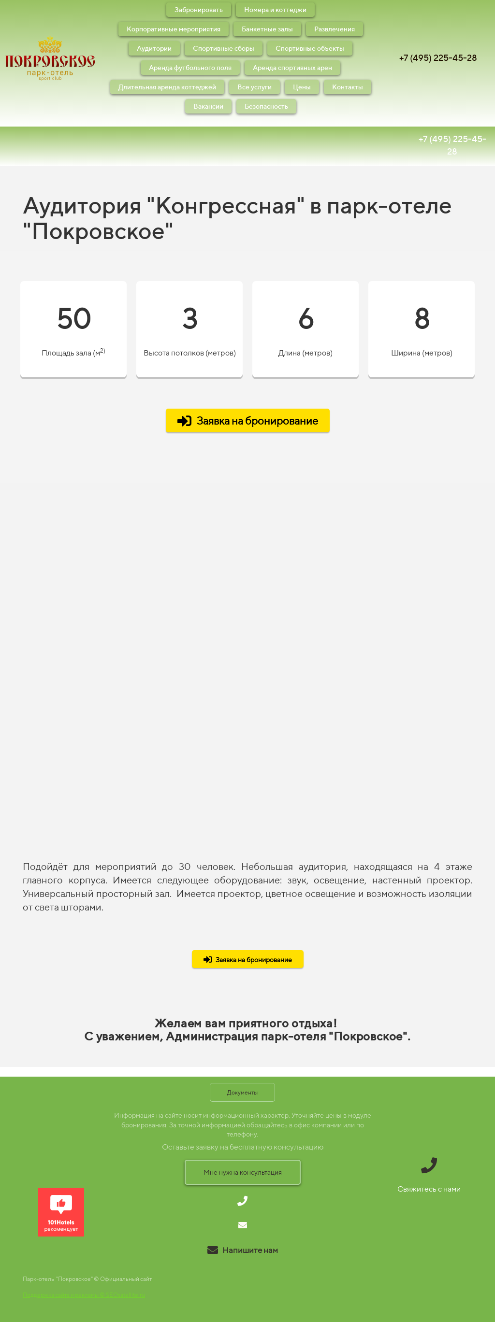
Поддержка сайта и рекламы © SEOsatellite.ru (84, 1294)
